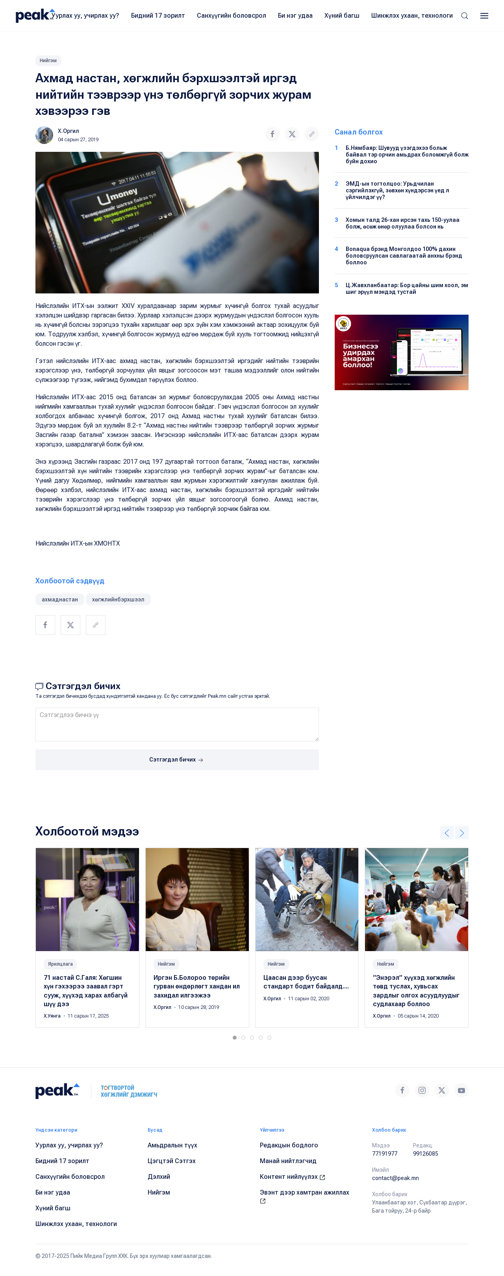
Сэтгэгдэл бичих (177, 760)
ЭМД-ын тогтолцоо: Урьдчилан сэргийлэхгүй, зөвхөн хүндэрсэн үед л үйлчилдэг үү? (397, 190)
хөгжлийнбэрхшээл (118, 599)
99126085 (425, 1154)
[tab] (235, 1038)
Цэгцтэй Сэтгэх (172, 1161)
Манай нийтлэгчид (288, 1161)
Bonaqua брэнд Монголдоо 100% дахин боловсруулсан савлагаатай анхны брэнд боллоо (404, 256)
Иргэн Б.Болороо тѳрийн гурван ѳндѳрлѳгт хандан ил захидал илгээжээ (197, 986)
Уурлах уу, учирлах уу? (85, 15)
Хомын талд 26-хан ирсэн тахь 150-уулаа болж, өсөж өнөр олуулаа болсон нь (403, 223)
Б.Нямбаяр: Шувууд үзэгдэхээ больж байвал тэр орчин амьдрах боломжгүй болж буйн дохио (407, 154)
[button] (465, 15)
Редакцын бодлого (289, 1145)
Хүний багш (341, 15)
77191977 (384, 1154)
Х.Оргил (68, 131)
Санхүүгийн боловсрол (231, 15)
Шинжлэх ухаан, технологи (412, 15)
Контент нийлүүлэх (292, 1176)
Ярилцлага (60, 964)
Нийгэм (48, 60)
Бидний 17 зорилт (158, 15)
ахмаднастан (60, 599)
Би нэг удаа (295, 15)
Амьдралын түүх (172, 1145)
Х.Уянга (53, 1016)
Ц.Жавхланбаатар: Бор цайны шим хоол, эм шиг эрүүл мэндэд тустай (407, 288)
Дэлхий (159, 1176)
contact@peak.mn (395, 1178)
